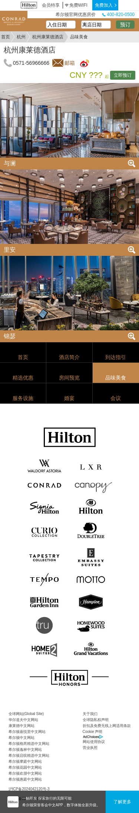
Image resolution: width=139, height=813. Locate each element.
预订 (125, 25)
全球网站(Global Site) (26, 714)
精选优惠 (23, 378)
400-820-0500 (118, 14)
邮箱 (69, 63)
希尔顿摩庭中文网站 (25, 761)
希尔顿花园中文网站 (25, 767)
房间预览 (69, 378)
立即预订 (123, 75)
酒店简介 (69, 357)
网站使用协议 (94, 742)
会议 (115, 398)
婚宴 (69, 398)
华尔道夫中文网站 (23, 720)
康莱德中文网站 (21, 726)
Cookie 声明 (93, 732)
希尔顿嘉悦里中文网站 (27, 732)
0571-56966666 (31, 63)
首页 (5, 36)
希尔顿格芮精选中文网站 (29, 743)
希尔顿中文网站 (21, 738)
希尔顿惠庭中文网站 (25, 779)
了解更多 (122, 801)
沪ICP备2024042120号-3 (29, 789)
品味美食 (115, 378)
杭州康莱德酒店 (47, 36)
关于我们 (90, 714)
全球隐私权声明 (96, 720)
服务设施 (23, 398)
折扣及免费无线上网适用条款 (107, 726)
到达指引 (115, 357)
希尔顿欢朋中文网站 (25, 773)
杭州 (21, 36)
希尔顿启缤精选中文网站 (29, 755)
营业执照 (90, 748)
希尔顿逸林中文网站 (25, 749)
